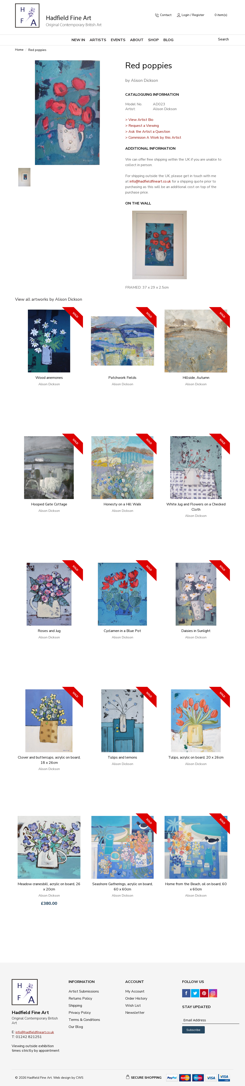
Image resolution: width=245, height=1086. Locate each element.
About (137, 39)
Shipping (75, 1005)
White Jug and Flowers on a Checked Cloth (196, 507)
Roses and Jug (49, 630)
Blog (168, 39)
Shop (153, 39)
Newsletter (134, 1012)
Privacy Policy (80, 1012)
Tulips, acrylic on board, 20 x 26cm (196, 757)
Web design (62, 1077)
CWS (79, 1077)
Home (19, 50)
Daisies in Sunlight (195, 630)
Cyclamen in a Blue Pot (122, 630)
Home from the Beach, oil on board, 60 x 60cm (196, 887)
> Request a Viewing (142, 125)
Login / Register (193, 15)
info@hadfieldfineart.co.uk (150, 181)
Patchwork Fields (122, 377)
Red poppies (37, 50)
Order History (136, 998)
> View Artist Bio (139, 119)
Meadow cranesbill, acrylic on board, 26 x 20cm (49, 887)
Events (118, 39)
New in (78, 39)
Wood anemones (49, 377)
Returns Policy (80, 998)
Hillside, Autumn (196, 377)
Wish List (133, 1005)
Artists (98, 39)
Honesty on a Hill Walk (122, 504)
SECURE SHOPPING (146, 1077)
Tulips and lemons (122, 757)
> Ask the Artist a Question (147, 131)
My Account (134, 991)
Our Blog (76, 1026)
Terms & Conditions (84, 1019)
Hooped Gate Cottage (49, 504)
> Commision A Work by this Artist (153, 137)
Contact (165, 15)
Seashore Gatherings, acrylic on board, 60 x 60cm (122, 887)
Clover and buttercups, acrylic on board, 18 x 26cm (49, 760)
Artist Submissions (84, 991)
